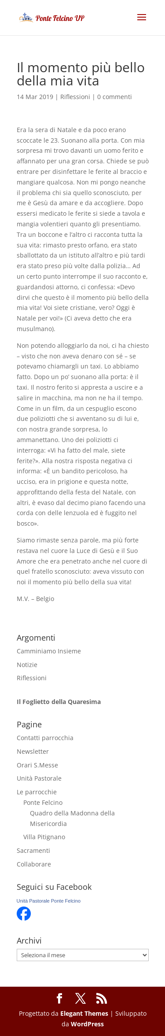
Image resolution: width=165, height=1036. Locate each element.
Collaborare (34, 864)
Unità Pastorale (39, 778)
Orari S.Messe (37, 765)
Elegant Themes (84, 1013)
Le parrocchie (37, 792)
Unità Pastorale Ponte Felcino (49, 900)
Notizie (27, 664)
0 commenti (114, 96)
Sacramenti (33, 850)
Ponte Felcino (42, 802)
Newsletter (33, 751)
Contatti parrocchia (45, 738)
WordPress (87, 1024)
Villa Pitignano (44, 837)
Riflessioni (75, 96)
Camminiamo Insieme (49, 651)
